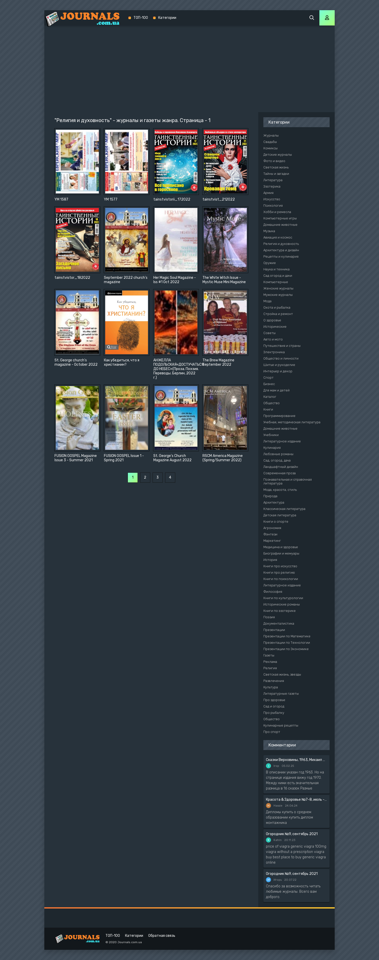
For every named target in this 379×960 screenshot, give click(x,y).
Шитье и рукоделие (279, 365)
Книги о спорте (275, 521)
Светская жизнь (276, 167)
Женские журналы (278, 288)
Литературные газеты (281, 693)
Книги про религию (279, 572)
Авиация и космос (277, 237)
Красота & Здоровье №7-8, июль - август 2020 (296, 799)
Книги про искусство (280, 566)
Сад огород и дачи (277, 276)
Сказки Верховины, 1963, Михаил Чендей (296, 760)
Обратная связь (161, 935)
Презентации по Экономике (286, 649)
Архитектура (273, 502)
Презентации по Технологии (286, 643)
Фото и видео (274, 161)
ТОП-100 (140, 18)
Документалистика (278, 623)
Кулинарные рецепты (280, 725)
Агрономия (272, 528)
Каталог (269, 397)
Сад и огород (273, 706)
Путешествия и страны (282, 346)
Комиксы (270, 148)
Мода (267, 301)
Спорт (268, 377)
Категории (167, 18)
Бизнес (269, 384)
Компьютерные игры (280, 218)
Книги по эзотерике (279, 611)
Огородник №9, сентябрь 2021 (292, 834)
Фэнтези (270, 534)
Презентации (274, 630)
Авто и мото (273, 339)
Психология (273, 205)
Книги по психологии (280, 579)
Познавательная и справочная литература (287, 481)
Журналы (271, 135)
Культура (270, 687)
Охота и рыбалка (276, 307)
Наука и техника (276, 269)
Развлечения (273, 681)
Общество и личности (281, 358)
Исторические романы (281, 604)
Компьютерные (275, 282)
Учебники (271, 435)
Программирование (279, 416)
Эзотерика (271, 186)
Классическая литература (284, 509)
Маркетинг (272, 541)
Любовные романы (278, 454)
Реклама (270, 662)
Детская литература (279, 515)
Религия (270, 668)
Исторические (275, 326)
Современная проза (279, 473)
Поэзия (269, 617)
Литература (272, 180)
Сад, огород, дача (277, 460)
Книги (268, 409)
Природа (270, 496)
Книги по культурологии (283, 598)
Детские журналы (277, 154)
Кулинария (272, 448)
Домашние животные (280, 225)
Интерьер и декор (277, 371)
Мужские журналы (278, 295)
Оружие (269, 263)
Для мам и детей (276, 390)
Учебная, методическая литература (291, 422)
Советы (269, 333)
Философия (272, 592)
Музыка (269, 231)
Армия (268, 193)
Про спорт (271, 732)
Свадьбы (270, 142)
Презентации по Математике (286, 636)
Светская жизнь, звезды (282, 674)
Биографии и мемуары (281, 553)
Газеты (268, 655)
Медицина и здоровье (280, 547)
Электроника (274, 352)
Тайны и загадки (276, 174)
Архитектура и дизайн (281, 250)
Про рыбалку (273, 713)
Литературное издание (282, 441)
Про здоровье (274, 700)
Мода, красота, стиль (280, 490)
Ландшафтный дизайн (280, 467)
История (270, 560)
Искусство (271, 199)
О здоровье (272, 320)
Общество (271, 403)
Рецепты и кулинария (281, 256)
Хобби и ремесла (277, 212)
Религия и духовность (281, 244)
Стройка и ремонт (278, 314)
